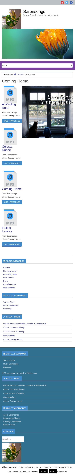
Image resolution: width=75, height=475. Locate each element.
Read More (62, 471)
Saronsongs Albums (11, 418)
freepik (21, 373)
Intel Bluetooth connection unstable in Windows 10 (24, 324)
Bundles (6, 268)
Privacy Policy (9, 425)
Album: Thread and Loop (13, 327)
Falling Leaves (7, 229)
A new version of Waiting (13, 331)
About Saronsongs (11, 415)
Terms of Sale (9, 302)
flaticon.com (32, 373)
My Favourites (9, 287)
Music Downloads (10, 305)
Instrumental (8, 277)
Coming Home (12, 189)
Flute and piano (9, 274)
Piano (5, 281)
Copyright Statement (12, 421)
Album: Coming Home (12, 339)
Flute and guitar (10, 271)
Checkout (7, 309)
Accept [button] (43, 471)
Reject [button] (52, 471)
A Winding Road (9, 105)
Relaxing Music (9, 284)
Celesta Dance (7, 148)
